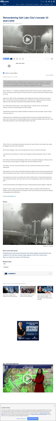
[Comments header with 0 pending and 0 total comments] (28, 273)
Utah (4, 263)
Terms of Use (43, 413)
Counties (22, 4)
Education (46, 4)
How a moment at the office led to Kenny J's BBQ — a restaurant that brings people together (44, 297)
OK (54, 405)
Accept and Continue (33, 418)
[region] (28, 412)
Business (36, 4)
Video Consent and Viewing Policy (39, 414)
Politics (41, 4)
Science (52, 4)
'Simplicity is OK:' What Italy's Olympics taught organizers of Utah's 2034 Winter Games (25, 255)
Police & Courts (29, 4)
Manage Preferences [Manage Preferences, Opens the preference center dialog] (21, 418)
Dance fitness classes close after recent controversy (27, 295)
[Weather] (42, 1)
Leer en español (49, 75)
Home (17, 4)
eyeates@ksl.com (11, 196)
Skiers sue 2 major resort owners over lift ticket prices (16, 257)
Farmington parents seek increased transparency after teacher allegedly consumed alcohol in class (27, 253)
